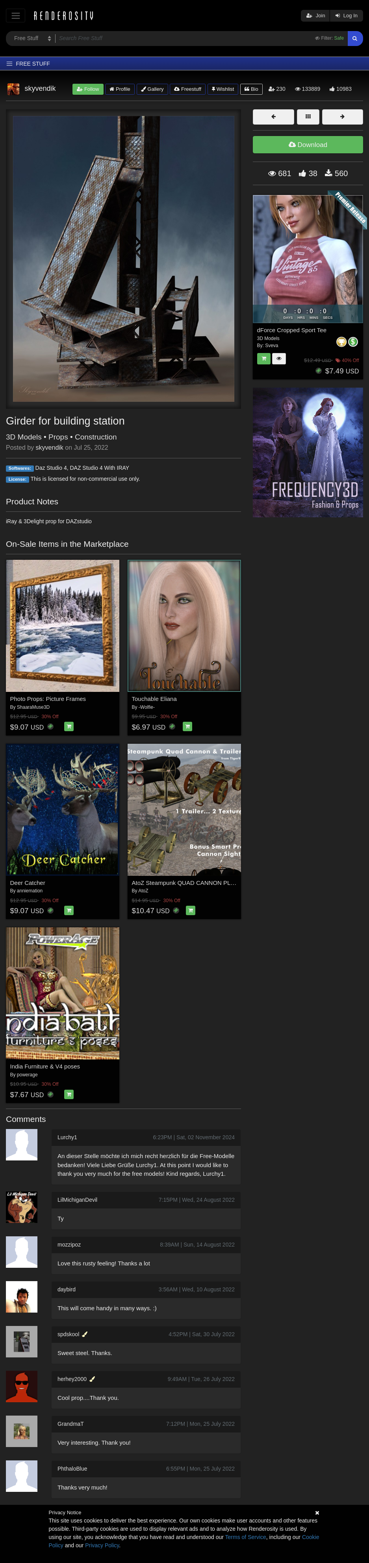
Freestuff (187, 89)
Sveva (271, 345)
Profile (119, 89)
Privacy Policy (102, 1545)
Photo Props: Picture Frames (48, 698)
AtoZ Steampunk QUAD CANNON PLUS (185, 882)
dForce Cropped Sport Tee (292, 330)
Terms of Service (245, 1537)
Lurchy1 (67, 1137)
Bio (251, 89)
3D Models (24, 437)
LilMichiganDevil (77, 1200)
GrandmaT (70, 1424)
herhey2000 (72, 1379)
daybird (66, 1289)
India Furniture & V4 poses (45, 1066)
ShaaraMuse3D (33, 707)
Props (58, 437)
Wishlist (223, 89)
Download (308, 145)
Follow (88, 89)
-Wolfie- (147, 707)
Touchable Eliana (154, 698)
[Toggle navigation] (15, 15)
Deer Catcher (27, 882)
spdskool (68, 1334)
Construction (96, 437)
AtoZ (143, 891)
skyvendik (49, 447)
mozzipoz (69, 1244)
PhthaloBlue (72, 1469)
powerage (27, 1075)
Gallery (152, 89)
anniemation (30, 891)
